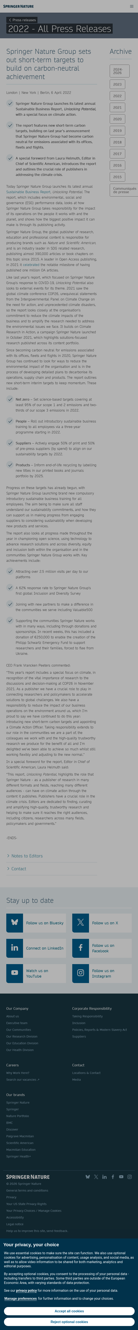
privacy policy (26, 1291)
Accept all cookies (69, 1311)
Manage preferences (20, 1298)
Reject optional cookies (69, 1322)
